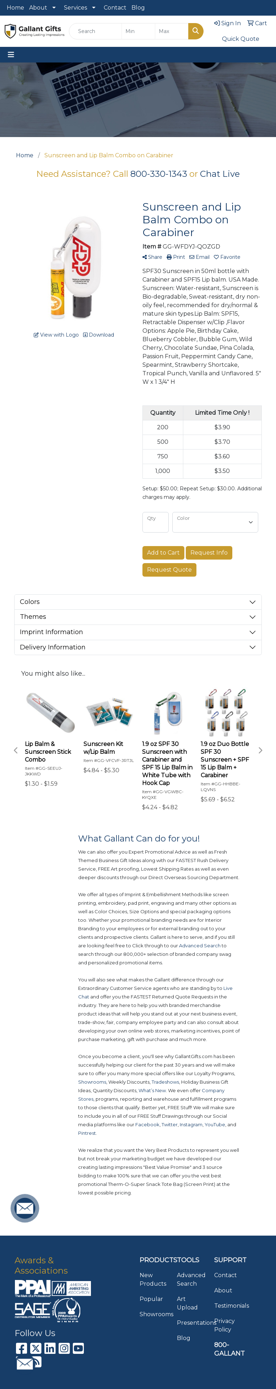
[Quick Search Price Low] (138, 31)
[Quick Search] (95, 31)
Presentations (191, 1322)
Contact (115, 7)
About (38, 7)
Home (15, 7)
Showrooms (154, 1314)
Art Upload (187, 1303)
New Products (153, 1279)
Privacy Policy (224, 1325)
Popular (151, 1299)
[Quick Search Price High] (172, 31)
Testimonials (228, 1305)
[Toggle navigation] (11, 55)
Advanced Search (191, 1279)
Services (75, 7)
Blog (138, 7)
